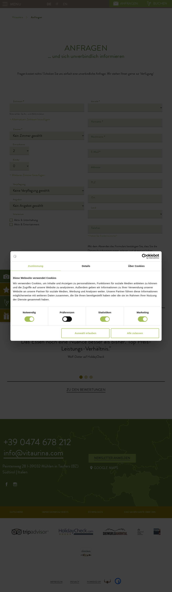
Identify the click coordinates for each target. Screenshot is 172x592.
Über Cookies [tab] (136, 266)
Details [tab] (86, 266)
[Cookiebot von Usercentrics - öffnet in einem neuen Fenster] (144, 256)
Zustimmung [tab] (35, 266)
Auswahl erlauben (85, 333)
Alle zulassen (135, 333)
